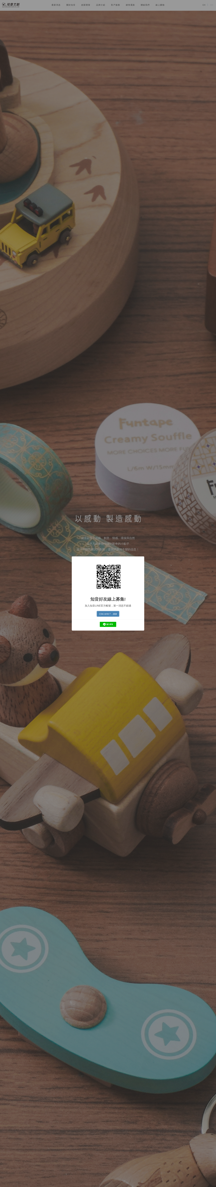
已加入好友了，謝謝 (108, 614)
